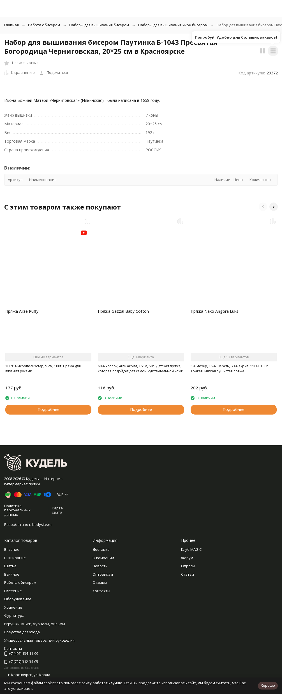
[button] (263, 207)
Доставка (101, 549)
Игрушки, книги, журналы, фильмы (34, 623)
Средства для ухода (22, 631)
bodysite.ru (42, 524)
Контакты (101, 590)
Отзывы (100, 582)
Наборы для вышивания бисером (99, 24)
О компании (103, 557)
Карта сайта (57, 510)
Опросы (188, 565)
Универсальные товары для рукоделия (39, 640)
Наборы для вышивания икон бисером (172, 24)
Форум (187, 557)
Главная (11, 24)
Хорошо (268, 685)
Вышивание (15, 557)
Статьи (187, 574)
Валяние (11, 574)
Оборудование (17, 598)
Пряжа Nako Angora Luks (214, 311)
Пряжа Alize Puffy (21, 311)
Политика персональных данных (17, 510)
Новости (100, 565)
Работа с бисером (44, 24)
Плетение (13, 590)
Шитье (10, 565)
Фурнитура (14, 615)
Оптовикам (103, 574)
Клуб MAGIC (191, 549)
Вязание (11, 549)
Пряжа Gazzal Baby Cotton (123, 311)
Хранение (13, 607)
